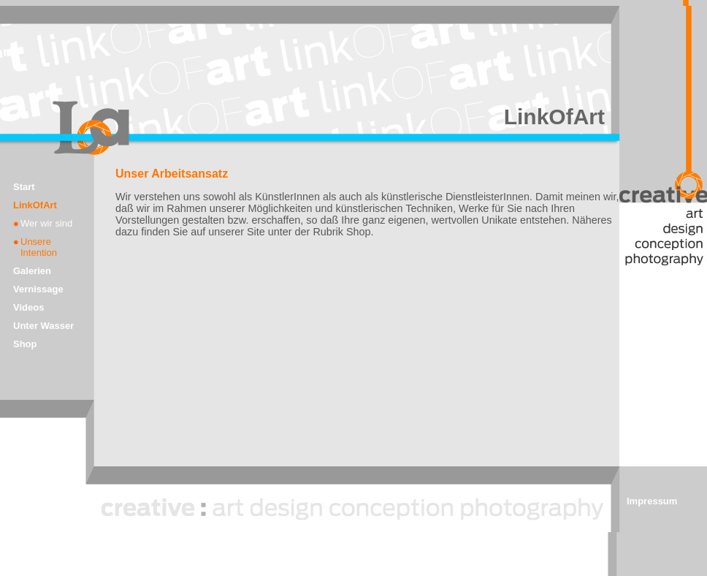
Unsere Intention (38, 247)
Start (24, 186)
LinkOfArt (35, 205)
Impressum (652, 501)
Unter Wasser (43, 325)
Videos (28, 307)
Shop (25, 343)
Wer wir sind (46, 223)
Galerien (32, 270)
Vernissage (38, 289)
